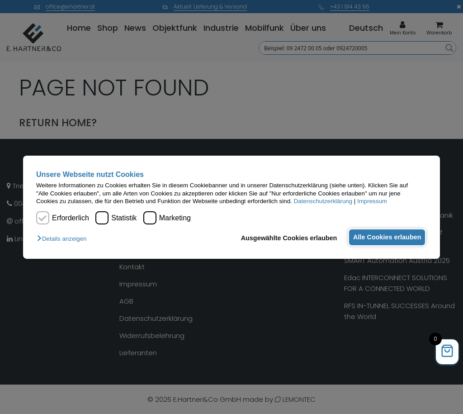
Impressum (372, 201)
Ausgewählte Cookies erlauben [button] (285, 238)
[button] (64, 238)
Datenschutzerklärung (322, 201)
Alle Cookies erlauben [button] (386, 237)
